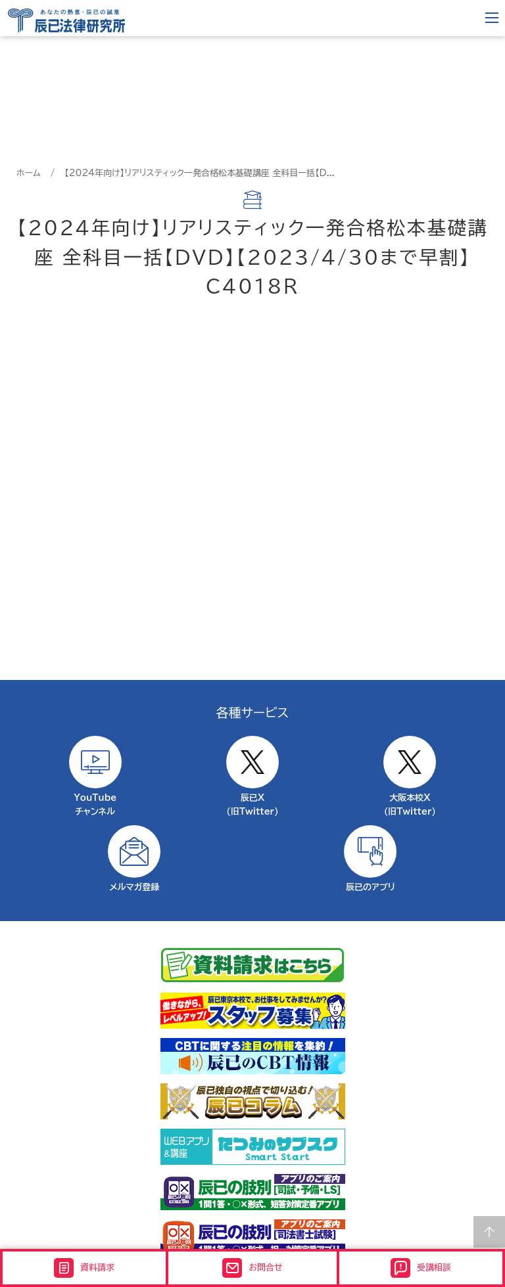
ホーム (28, 173)
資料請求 (84, 1268)
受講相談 (421, 1268)
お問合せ (252, 1268)
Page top (489, 1232)
